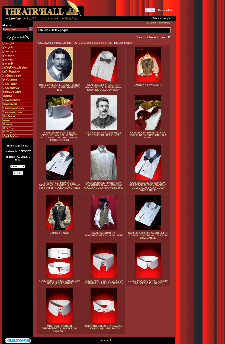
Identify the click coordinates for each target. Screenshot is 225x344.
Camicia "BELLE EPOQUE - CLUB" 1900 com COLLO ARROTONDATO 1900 (59, 87)
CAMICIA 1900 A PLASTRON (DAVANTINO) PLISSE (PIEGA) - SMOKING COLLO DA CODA (103, 87)
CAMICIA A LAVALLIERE (148, 85)
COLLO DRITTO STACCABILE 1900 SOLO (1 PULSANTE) (59, 281)
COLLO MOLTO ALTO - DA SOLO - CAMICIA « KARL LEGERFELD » (103, 281)
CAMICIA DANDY (59, 233)
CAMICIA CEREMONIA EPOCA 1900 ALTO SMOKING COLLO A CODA (148, 135)
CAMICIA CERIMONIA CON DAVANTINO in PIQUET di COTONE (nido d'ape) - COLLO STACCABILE (59, 185)
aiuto (25, 145)
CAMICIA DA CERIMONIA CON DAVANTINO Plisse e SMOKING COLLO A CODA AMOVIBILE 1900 (103, 185)
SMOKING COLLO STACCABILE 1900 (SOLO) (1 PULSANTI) (104, 327)
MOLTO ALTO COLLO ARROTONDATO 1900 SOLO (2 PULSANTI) (60, 328)
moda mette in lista (102, 42)
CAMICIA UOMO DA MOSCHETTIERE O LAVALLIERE (104, 234)
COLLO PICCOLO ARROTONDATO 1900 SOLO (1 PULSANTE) (148, 281)
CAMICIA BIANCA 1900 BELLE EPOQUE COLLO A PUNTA (103, 133)
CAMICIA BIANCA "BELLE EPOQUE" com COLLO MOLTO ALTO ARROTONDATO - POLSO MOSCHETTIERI (59, 136)
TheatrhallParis (166, 10)
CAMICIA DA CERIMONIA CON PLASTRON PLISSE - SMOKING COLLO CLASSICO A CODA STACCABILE (147, 186)
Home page (13, 145)
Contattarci (104, 340)
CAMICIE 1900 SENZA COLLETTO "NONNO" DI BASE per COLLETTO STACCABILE (148, 235)
